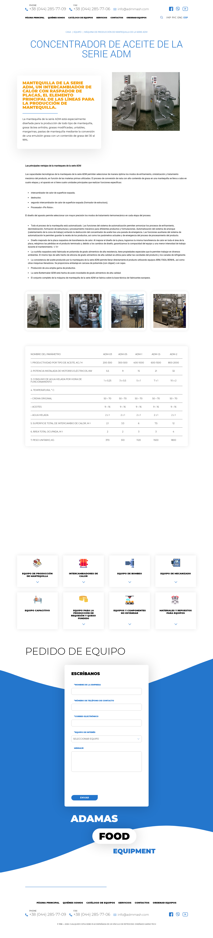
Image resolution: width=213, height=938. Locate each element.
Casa (68, 32)
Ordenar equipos (136, 18)
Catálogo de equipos (80, 18)
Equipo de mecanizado (175, 573)
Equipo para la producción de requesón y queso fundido (83, 614)
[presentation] (92, 785)
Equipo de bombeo (129, 573)
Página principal (34, 18)
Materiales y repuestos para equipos (176, 611)
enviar (84, 797)
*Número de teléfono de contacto (94, 701)
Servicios (101, 18)
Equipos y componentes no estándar (129, 611)
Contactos (116, 18)
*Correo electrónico (86, 716)
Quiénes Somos (56, 18)
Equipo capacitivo (37, 610)
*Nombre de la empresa (87, 685)
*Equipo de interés (84, 732)
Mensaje (79, 748)
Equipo (77, 32)
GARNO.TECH (150, 924)
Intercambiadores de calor (83, 574)
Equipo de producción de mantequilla (37, 574)
